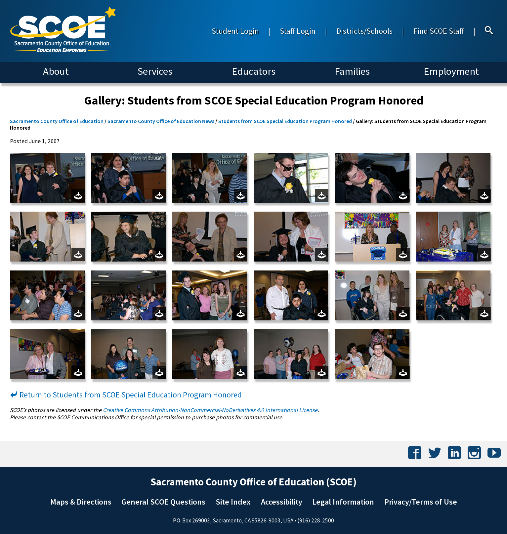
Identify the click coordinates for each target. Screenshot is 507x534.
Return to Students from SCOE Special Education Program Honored (126, 395)
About (56, 71)
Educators (253, 71)
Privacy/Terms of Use (420, 502)
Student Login (235, 31)
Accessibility (281, 502)
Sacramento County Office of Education (57, 121)
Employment (451, 71)
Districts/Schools (364, 31)
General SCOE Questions (163, 502)
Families (352, 71)
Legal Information (343, 502)
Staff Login (298, 31)
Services (155, 71)
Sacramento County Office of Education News (160, 121)
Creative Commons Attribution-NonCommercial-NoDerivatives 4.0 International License (210, 410)
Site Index (233, 502)
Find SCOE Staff (438, 31)
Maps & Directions (80, 502)
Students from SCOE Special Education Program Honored (285, 121)
